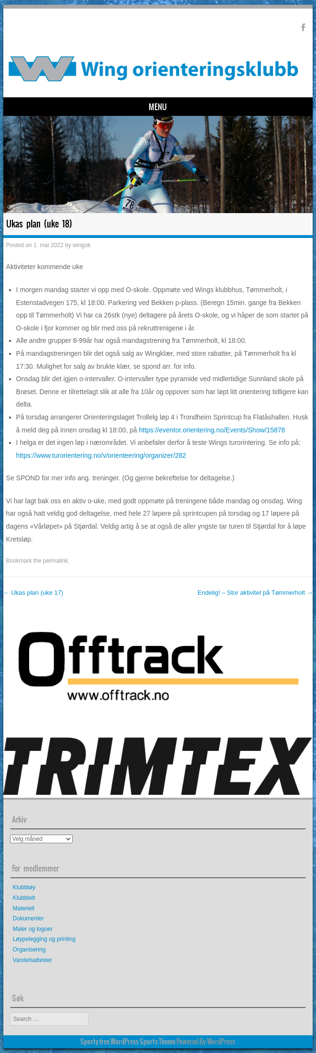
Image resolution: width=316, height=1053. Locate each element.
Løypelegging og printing (44, 939)
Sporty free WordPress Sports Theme (127, 1041)
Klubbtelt (24, 897)
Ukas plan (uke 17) (33, 592)
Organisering (29, 949)
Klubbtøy (24, 887)
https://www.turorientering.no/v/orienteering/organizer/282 (101, 455)
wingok (81, 245)
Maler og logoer (33, 929)
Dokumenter (28, 918)
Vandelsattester (33, 960)
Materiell (23, 908)
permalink (55, 560)
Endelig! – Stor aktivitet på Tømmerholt (255, 592)
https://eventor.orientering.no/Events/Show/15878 (212, 430)
